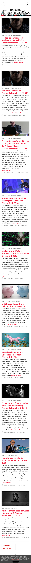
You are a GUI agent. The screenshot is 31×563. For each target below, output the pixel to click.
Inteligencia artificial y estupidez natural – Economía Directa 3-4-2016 (15, 253)
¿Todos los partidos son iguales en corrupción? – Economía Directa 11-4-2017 (15, 40)
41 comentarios (21, 485)
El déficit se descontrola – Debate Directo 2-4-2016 (13, 305)
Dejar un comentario (20, 326)
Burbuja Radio (6, 35)
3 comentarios (21, 115)
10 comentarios (23, 172)
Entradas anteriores (7, 547)
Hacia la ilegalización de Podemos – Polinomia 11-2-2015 (14, 460)
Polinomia (14, 455)
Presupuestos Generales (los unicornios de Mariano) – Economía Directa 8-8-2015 (15, 405)
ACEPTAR (15, 561)
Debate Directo (15, 301)
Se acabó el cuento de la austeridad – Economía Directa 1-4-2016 (12, 354)
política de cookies (15, 559)
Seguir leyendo (18, 62)
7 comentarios (20, 432)
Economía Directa (16, 35)
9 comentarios (19, 65)
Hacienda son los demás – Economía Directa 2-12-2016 (15, 91)
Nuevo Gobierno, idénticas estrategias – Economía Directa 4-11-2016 (14, 200)
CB (4, 65)
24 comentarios (22, 225)
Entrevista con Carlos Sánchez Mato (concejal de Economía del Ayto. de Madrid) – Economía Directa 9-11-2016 (15, 145)
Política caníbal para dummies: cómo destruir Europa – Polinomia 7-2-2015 (15, 513)
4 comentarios (18, 278)
